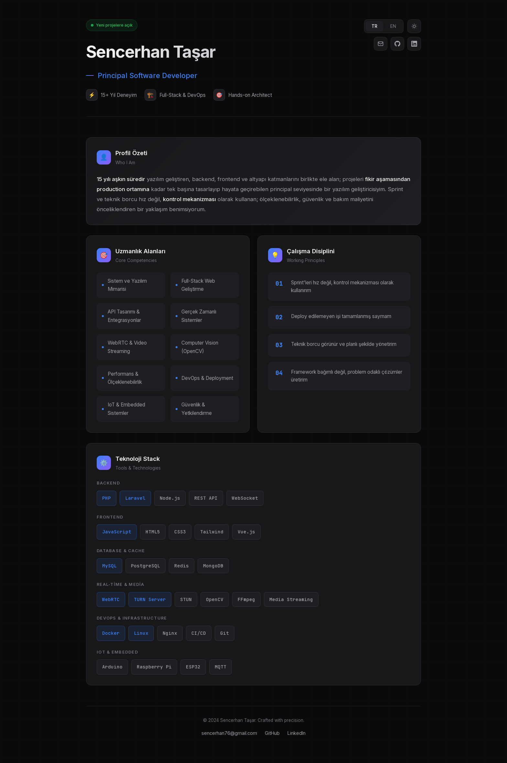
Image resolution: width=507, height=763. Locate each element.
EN (393, 26)
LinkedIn (296, 733)
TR (374, 26)
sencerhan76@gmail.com (229, 733)
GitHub (272, 733)
